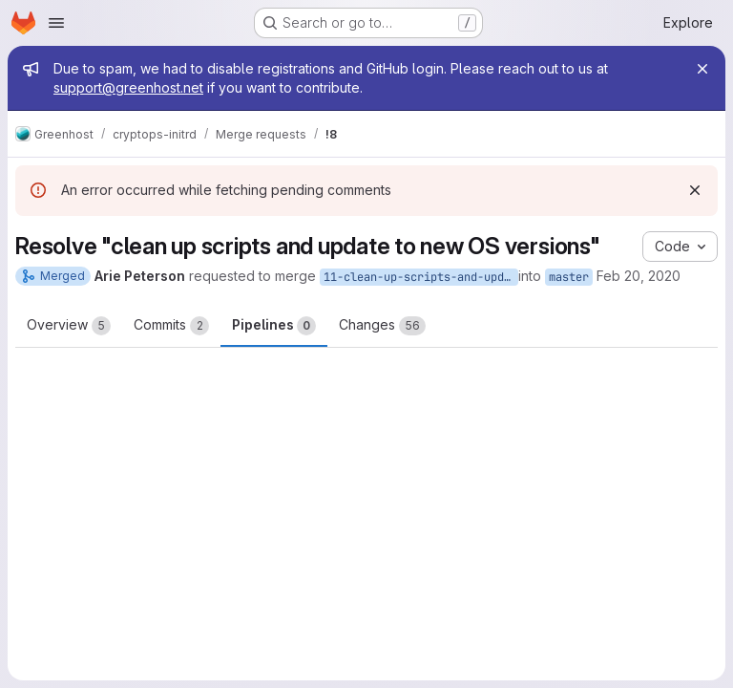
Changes (382, 325)
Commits (171, 325)
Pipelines (274, 325)
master (569, 277)
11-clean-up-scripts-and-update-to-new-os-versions (421, 277)
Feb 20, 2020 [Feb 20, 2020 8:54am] (639, 276)
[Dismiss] (694, 190)
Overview (69, 325)
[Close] (702, 68)
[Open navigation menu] (56, 23)
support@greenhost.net (128, 87)
